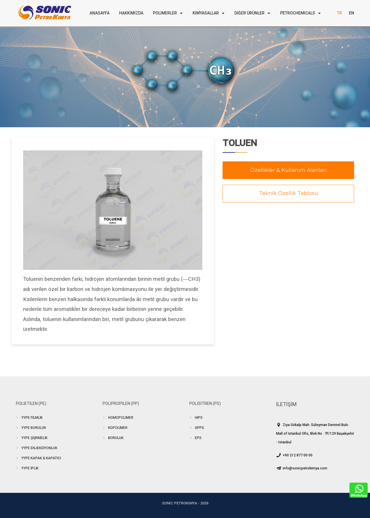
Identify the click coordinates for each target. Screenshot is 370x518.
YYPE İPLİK (29, 468)
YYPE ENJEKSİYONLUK (39, 448)
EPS (198, 438)
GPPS (199, 428)
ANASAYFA (100, 13)
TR (339, 13)
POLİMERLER (168, 13)
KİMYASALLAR (209, 13)
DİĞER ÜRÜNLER (252, 13)
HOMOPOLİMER (120, 418)
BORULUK (115, 438)
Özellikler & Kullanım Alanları (288, 170)
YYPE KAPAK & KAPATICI (41, 458)
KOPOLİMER (117, 428)
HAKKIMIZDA (131, 13)
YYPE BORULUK (33, 428)
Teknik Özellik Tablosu (288, 193)
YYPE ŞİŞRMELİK (34, 438)
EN (351, 13)
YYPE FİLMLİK (31, 418)
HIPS (199, 418)
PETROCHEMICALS (300, 13)
